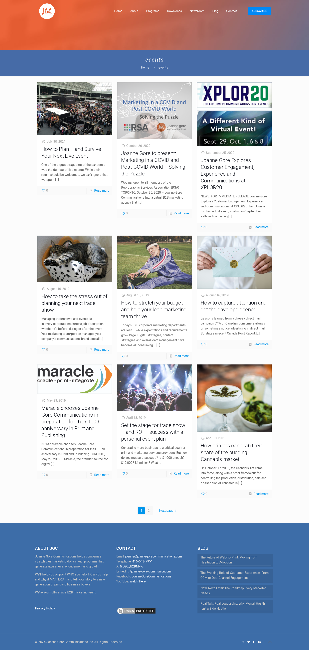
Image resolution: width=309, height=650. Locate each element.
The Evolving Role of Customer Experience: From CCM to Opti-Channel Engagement (234, 575)
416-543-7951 (142, 561)
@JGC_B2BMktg (131, 566)
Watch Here (138, 581)
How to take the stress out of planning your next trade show (74, 303)
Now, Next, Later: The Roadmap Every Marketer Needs (233, 590)
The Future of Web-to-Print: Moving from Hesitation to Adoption (228, 559)
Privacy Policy (45, 608)
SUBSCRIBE (259, 11)
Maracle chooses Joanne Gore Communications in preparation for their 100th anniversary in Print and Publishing (71, 421)
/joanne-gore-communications (151, 571)
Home (145, 67)
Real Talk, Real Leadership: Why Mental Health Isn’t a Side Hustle (232, 606)
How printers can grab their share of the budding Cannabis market (231, 452)
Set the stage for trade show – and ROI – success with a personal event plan (153, 432)
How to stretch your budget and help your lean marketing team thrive (153, 309)
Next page (168, 511)
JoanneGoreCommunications (151, 576)
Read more (101, 190)
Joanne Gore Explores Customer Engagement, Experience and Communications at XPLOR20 (227, 173)
